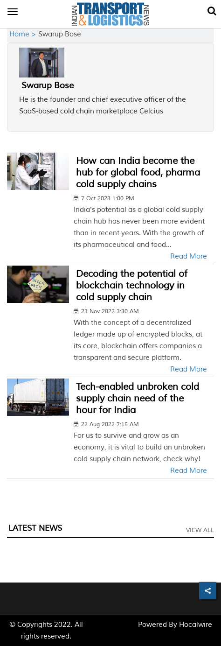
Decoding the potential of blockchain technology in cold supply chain (131, 285)
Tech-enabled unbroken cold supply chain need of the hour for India (137, 398)
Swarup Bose (47, 85)
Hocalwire (195, 624)
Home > (23, 34)
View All (200, 530)
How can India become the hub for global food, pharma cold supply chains (138, 172)
